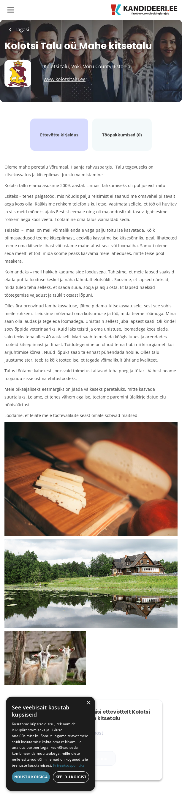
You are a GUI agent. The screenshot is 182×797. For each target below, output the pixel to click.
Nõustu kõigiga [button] (31, 776)
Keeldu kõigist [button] (71, 776)
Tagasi (21, 29)
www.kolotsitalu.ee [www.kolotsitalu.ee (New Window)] (65, 79)
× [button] (88, 703)
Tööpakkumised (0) (122, 135)
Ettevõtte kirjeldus (59, 135)
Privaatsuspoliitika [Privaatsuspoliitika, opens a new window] (69, 765)
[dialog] (50, 744)
